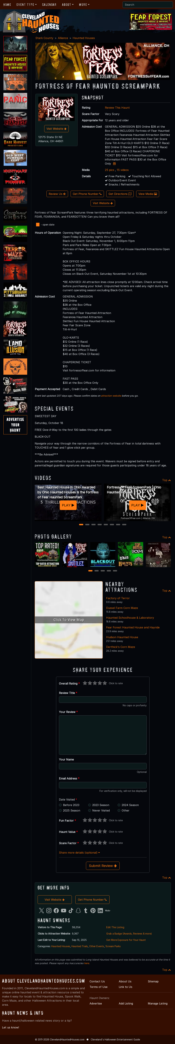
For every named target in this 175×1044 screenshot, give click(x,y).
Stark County (44, 38)
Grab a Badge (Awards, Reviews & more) (129, 933)
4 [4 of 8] (99, 524)
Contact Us (97, 981)
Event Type (25, 5)
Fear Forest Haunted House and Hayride (133, 627)
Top (166, 480)
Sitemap (153, 981)
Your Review (68, 712)
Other (125, 810)
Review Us (57, 194)
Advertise (96, 1003)
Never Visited (101, 810)
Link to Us (125, 987)
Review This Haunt (117, 107)
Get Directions (120, 194)
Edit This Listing (115, 927)
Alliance (63, 38)
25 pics (109, 170)
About (66, 5)
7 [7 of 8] (118, 524)
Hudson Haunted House (122, 637)
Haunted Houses (84, 38)
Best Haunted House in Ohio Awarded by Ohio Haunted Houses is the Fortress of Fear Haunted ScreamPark (68, 492)
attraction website (111, 395)
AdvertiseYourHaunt (15, 424)
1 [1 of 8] (81, 524)
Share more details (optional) (79, 852)
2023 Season (100, 805)
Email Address (69, 778)
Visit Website (56, 128)
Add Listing (126, 1003)
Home (7, 5)
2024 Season (130, 805)
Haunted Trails (79, 946)
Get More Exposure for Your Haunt (126, 939)
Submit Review (103, 866)
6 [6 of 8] (112, 524)
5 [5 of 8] (106, 524)
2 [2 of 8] (87, 524)
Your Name (66, 759)
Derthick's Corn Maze (120, 647)
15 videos (123, 170)
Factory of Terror (118, 598)
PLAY (68, 505)
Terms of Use (98, 987)
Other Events (96, 946)
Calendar (49, 5)
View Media (147, 194)
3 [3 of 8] (93, 524)
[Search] (148, 4)
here (86, 963)
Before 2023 (71, 805)
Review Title (68, 693)
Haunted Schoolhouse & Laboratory (130, 617)
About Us (125, 981)
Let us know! (10, 1027)
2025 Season (71, 810)
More (83, 5)
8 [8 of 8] (124, 524)
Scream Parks (113, 946)
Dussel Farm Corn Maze (122, 608)
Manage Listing (157, 1003)
